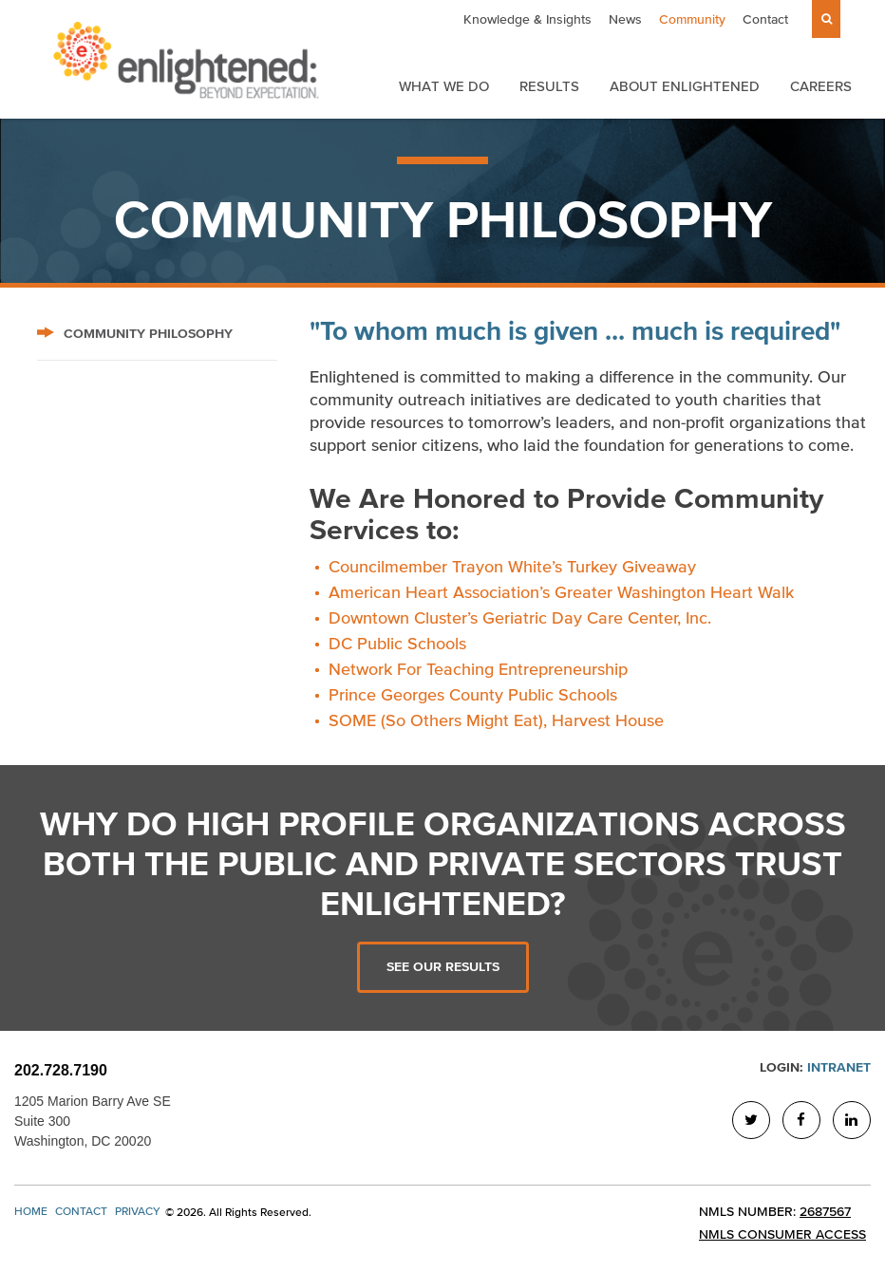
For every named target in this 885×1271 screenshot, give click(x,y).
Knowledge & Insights (527, 19)
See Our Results (442, 967)
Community (692, 19)
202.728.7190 (60, 1070)
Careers (821, 86)
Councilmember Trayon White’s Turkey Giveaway (512, 566)
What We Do (444, 86)
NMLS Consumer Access (782, 1234)
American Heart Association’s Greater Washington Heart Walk (561, 592)
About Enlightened (685, 86)
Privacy (137, 1211)
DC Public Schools (397, 643)
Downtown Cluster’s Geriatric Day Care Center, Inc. (520, 617)
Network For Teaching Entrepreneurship (478, 669)
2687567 (825, 1212)
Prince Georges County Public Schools (473, 694)
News (625, 19)
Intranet (839, 1067)
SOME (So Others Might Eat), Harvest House (496, 720)
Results (549, 86)
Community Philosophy (135, 334)
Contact (765, 19)
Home (30, 1211)
